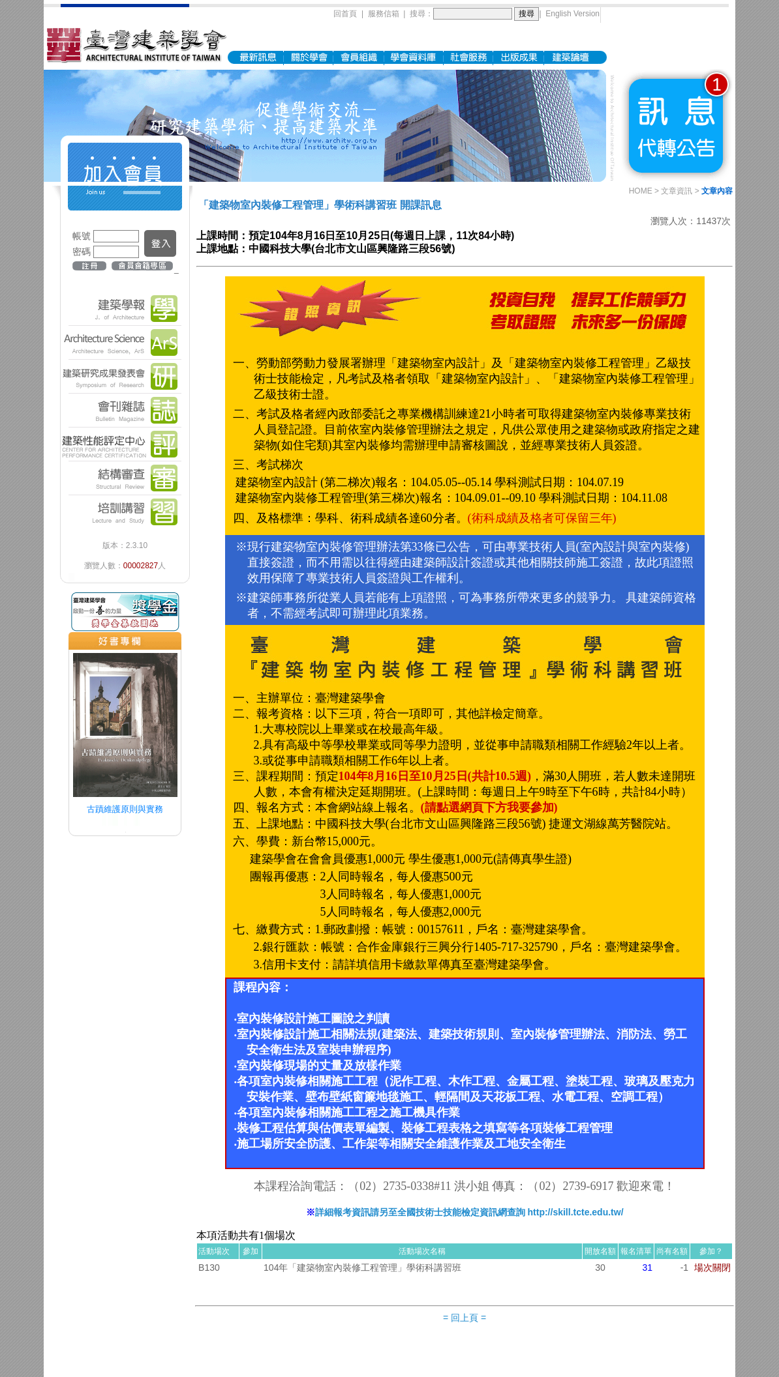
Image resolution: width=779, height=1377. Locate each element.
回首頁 (345, 9)
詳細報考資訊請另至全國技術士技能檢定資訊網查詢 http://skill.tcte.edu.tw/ (469, 1204)
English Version (572, 9)
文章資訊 (676, 183)
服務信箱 (383, 9)
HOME (640, 183)
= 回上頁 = (464, 1310)
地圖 (382, 1352)
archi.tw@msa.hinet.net (483, 1352)
